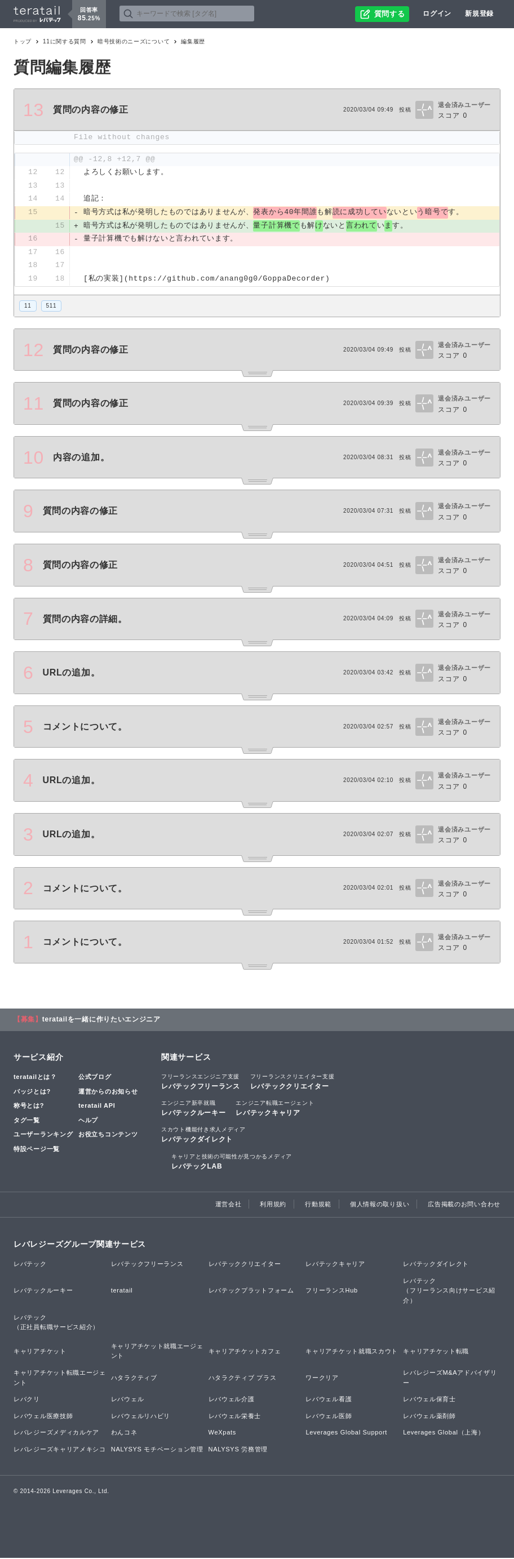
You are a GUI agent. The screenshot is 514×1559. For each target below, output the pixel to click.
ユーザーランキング (43, 1135)
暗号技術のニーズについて (134, 41)
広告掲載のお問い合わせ (464, 1205)
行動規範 (318, 1205)
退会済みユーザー (464, 104)
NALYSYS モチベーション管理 (157, 1450)
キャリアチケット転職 (436, 1352)
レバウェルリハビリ (140, 1417)
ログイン (437, 13)
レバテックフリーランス (200, 1082)
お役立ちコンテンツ (108, 1135)
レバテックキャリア (275, 1109)
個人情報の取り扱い (379, 1205)
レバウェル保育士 (429, 1400)
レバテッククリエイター (292, 1082)
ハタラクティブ (134, 1378)
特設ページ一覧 (37, 1150)
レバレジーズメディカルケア (56, 1434)
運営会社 (228, 1205)
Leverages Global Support (346, 1434)
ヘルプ (88, 1121)
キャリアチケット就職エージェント (157, 1352)
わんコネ (124, 1434)
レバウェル (127, 1400)
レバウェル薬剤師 (429, 1417)
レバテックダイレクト (203, 1136)
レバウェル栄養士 (235, 1417)
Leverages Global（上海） (443, 1434)
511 (51, 307)
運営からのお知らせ (108, 1092)
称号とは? (29, 1107)
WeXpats (222, 1434)
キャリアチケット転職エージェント (60, 1378)
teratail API (96, 1107)
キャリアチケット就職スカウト (351, 1352)
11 (28, 307)
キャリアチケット (40, 1352)
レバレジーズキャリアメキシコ (60, 1450)
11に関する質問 (64, 41)
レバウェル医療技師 (43, 1417)
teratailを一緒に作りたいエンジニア (101, 1020)
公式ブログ (95, 1077)
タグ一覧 (27, 1121)
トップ (23, 41)
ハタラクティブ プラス (243, 1378)
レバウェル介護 (232, 1400)
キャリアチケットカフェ (245, 1352)
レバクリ (27, 1400)
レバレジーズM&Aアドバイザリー (450, 1378)
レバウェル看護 (328, 1400)
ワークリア (322, 1378)
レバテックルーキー (193, 1109)
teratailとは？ (35, 1077)
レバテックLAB (231, 1162)
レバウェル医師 (328, 1417)
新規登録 (479, 13)
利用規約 (273, 1205)
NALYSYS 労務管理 (238, 1450)
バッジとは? (32, 1092)
